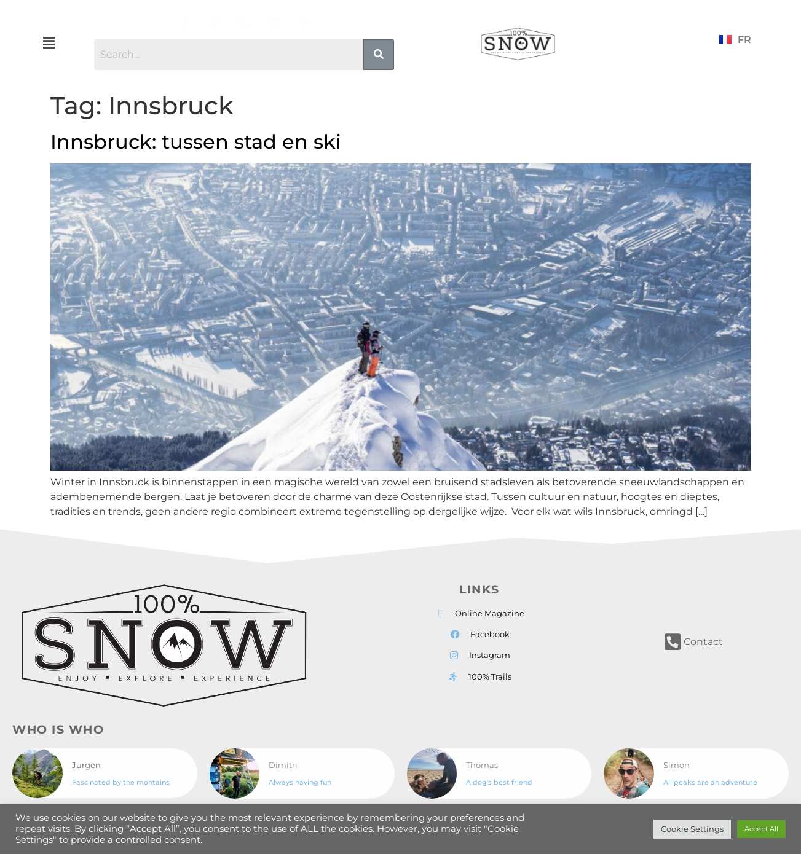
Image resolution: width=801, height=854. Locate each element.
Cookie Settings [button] (692, 829)
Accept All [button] (761, 829)
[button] (49, 43)
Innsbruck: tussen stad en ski (195, 142)
